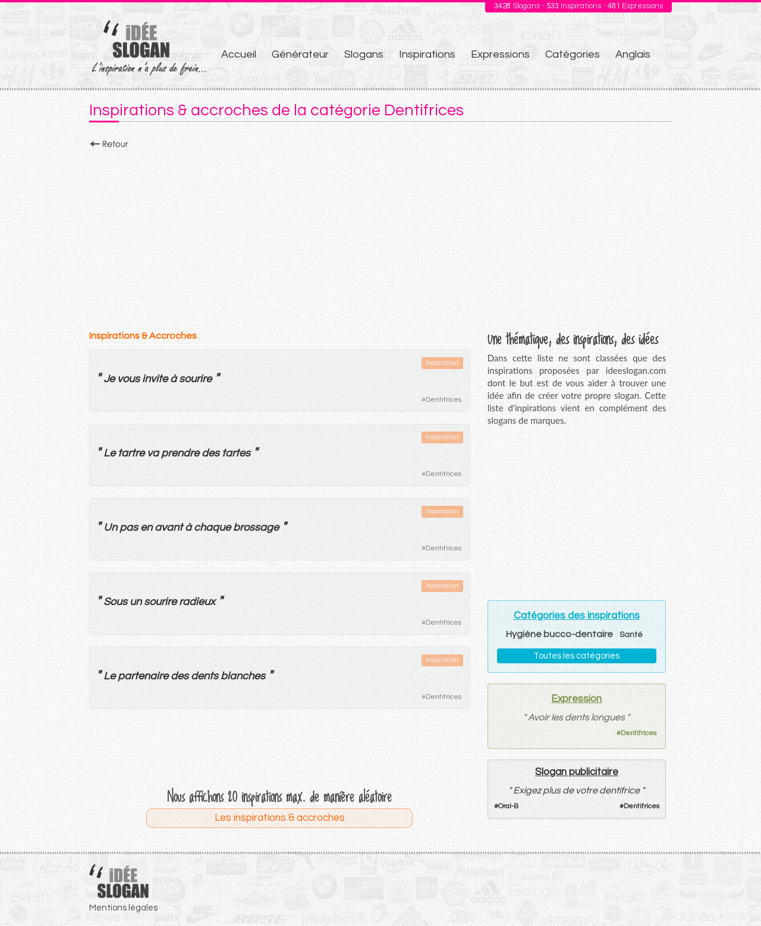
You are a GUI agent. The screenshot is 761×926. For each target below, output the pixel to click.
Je (109, 379)
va (153, 453)
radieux (197, 601)
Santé (631, 635)
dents (204, 676)
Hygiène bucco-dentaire (559, 634)
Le (109, 453)
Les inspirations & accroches (280, 817)
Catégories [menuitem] (572, 54)
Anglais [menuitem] (632, 54)
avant (169, 527)
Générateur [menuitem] (300, 54)
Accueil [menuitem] (238, 54)
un (135, 601)
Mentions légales (123, 907)
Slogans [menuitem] (363, 54)
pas (129, 527)
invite (155, 379)
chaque (212, 527)
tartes (236, 453)
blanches (243, 676)
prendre (180, 453)
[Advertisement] (380, 236)
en (146, 527)
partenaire (143, 676)
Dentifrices (443, 400)
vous (128, 379)
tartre (131, 453)
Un (110, 527)
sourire (195, 379)
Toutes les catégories (576, 655)
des (210, 453)
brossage (256, 527)
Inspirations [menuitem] (427, 54)
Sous (115, 601)
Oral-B (508, 806)
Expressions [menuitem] (500, 54)
